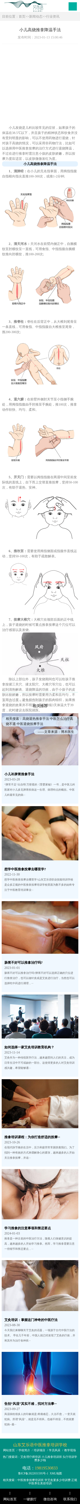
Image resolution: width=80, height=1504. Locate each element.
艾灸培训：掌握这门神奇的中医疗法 (31, 1320)
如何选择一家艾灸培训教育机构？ (29, 1047)
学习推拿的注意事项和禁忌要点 (27, 1228)
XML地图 (56, 1473)
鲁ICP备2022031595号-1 (33, 1473)
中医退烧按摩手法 (30, 826)
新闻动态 (35, 16)
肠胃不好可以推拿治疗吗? (23, 962)
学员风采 (54, 1450)
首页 (22, 16)
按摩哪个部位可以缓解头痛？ (37, 728)
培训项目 (39, 1450)
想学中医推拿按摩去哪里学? (25, 869)
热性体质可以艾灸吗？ (32, 711)
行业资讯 (52, 16)
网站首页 (9, 1450)
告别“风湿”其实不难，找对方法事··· (30, 1403)
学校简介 (24, 1450)
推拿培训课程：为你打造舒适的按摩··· (32, 1137)
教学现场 (70, 1450)
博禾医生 (67, 834)
